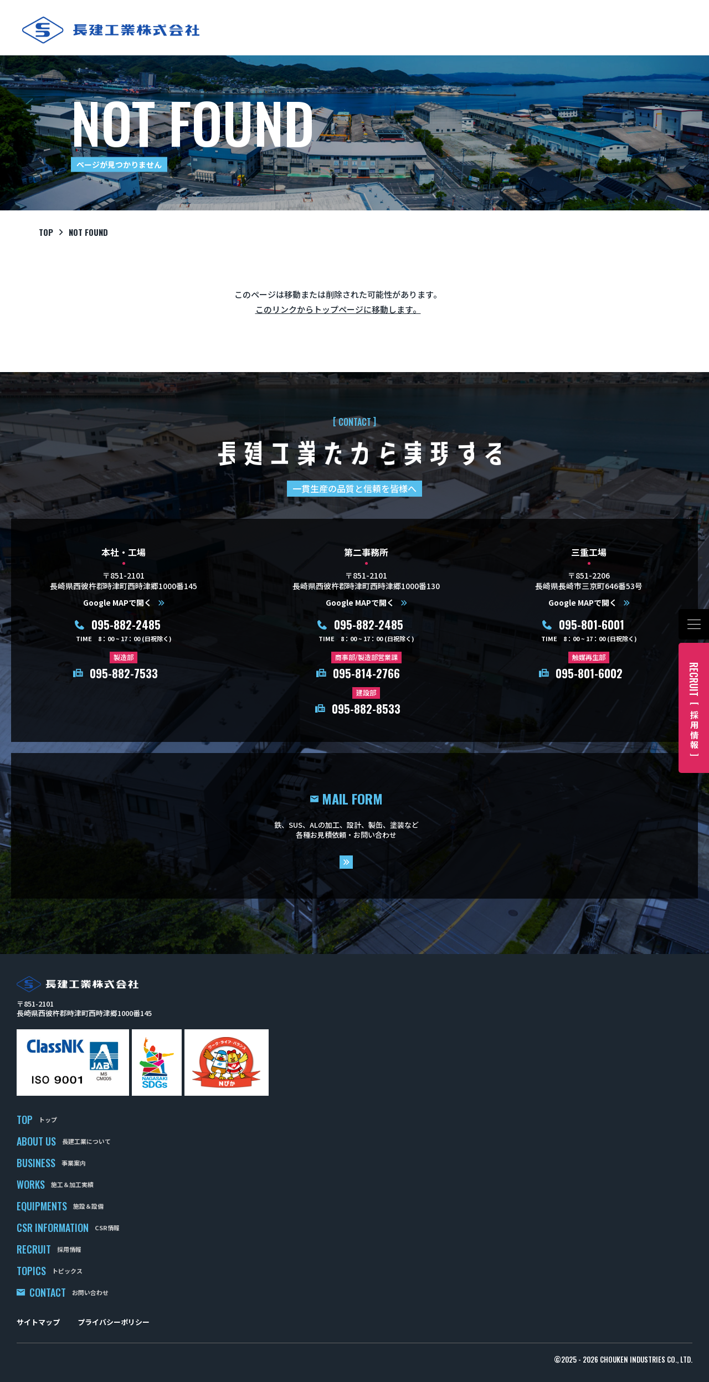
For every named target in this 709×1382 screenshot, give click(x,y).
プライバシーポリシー (114, 1322)
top (46, 232)
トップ (48, 1119)
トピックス (67, 1270)
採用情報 (69, 1249)
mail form (354, 826)
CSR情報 (107, 1227)
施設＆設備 (88, 1205)
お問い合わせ (90, 1292)
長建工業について (86, 1141)
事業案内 (73, 1162)
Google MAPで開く (117, 602)
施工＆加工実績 (72, 1184)
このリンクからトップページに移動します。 (338, 309)
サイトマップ (38, 1322)
